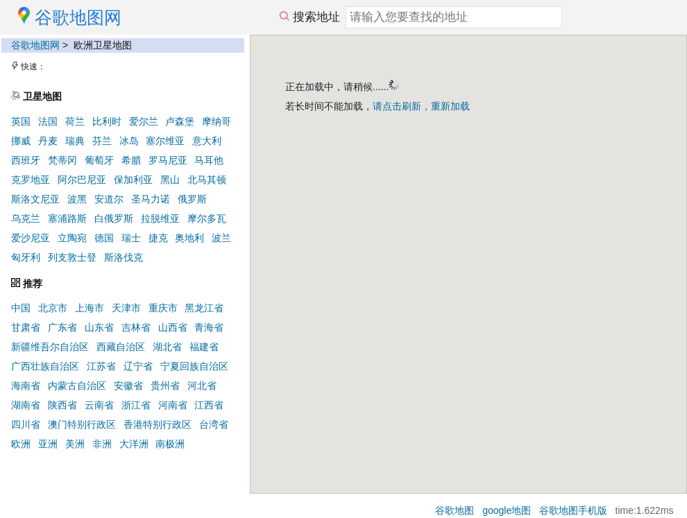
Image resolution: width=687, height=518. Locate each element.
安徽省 (128, 385)
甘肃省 (25, 327)
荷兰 (75, 121)
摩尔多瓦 (206, 218)
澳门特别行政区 (82, 424)
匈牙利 (25, 257)
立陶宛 (72, 237)
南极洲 (170, 443)
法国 (48, 121)
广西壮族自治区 (45, 366)
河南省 (172, 405)
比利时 (106, 121)
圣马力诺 (150, 199)
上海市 (89, 307)
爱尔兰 (143, 121)
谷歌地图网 (35, 45)
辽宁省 (138, 366)
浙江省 (136, 405)
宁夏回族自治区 (194, 366)
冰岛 (129, 140)
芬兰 (102, 140)
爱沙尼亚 (30, 237)
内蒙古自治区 (77, 385)
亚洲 (48, 443)
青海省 (208, 327)
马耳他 (208, 160)
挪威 (21, 140)
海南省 (25, 385)
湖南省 (25, 405)
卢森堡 (179, 121)
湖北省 (167, 346)
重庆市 (163, 307)
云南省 (99, 405)
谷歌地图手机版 (573, 510)
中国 (21, 307)
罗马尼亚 (168, 160)
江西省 (208, 405)
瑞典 (75, 140)
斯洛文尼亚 (35, 199)
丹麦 (48, 140)
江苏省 (101, 366)
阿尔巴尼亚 (82, 179)
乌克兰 (25, 218)
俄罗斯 (192, 199)
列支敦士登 (72, 257)
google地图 (506, 510)
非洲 (102, 443)
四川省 (25, 424)
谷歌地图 (454, 510)
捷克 (158, 237)
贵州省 (165, 385)
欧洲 (21, 443)
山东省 (99, 327)
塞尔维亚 (165, 140)
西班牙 (25, 160)
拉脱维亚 (160, 218)
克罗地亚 (30, 179)
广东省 (62, 327)
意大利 (206, 140)
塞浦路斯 (67, 218)
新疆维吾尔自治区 (50, 346)
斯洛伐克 (123, 257)
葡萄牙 (99, 160)
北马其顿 (206, 179)
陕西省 (62, 405)
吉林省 (136, 327)
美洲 (75, 443)
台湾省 (213, 424)
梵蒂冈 (62, 160)
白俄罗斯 (113, 218)
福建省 (204, 346)
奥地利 (189, 237)
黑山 (170, 179)
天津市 (126, 307)
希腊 (131, 160)
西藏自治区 (120, 346)
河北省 (202, 385)
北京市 (52, 307)
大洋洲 (134, 443)
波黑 (77, 199)
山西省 (172, 327)
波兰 (221, 237)
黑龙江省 (204, 307)
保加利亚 (133, 179)
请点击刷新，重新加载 (421, 106)
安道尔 (109, 199)
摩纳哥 (216, 121)
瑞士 (131, 237)
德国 (104, 237)
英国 (21, 121)
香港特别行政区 (158, 424)
